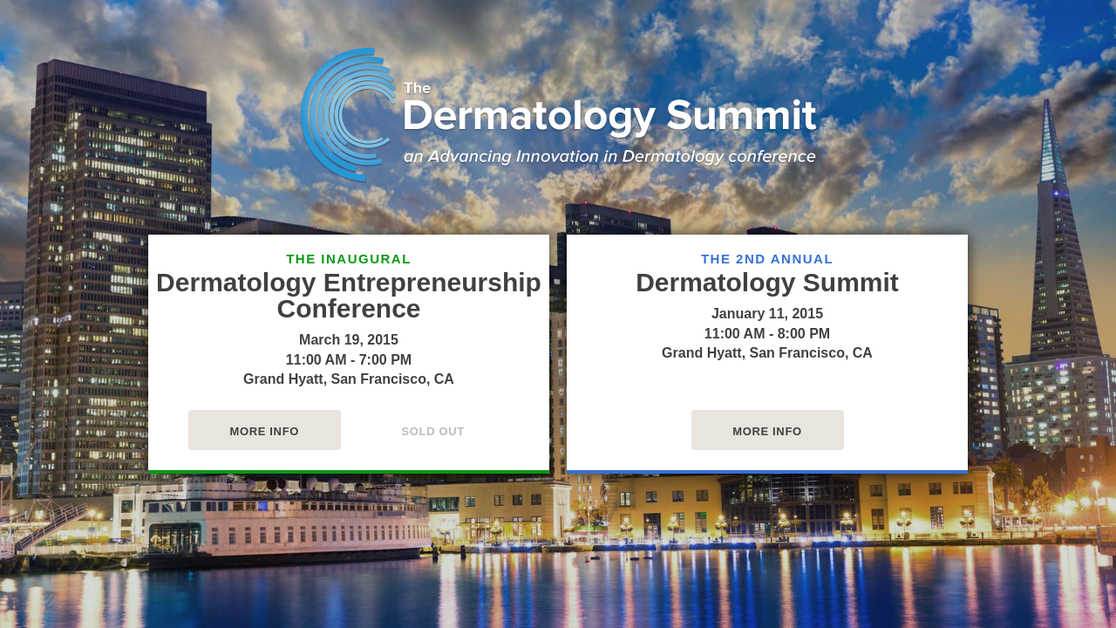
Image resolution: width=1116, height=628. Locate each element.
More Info (265, 431)
